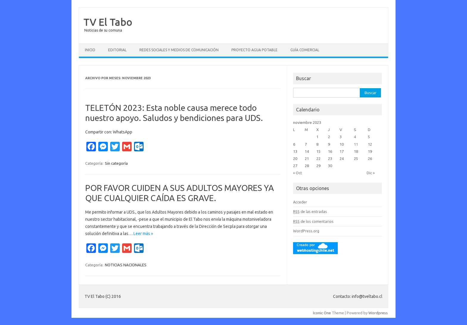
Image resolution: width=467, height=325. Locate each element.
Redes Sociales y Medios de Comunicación (179, 50)
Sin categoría (116, 163)
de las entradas (310, 211)
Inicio (90, 50)
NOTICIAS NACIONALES (126, 265)
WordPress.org (306, 231)
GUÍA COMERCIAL (304, 50)
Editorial (117, 50)
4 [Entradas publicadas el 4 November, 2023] (355, 137)
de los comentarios (313, 221)
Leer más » (143, 233)
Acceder (300, 202)
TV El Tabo (107, 21)
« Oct (297, 173)
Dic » (371, 173)
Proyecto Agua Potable (254, 50)
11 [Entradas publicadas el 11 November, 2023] (356, 144)
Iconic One (322, 313)
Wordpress (378, 313)
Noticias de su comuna (103, 30)
